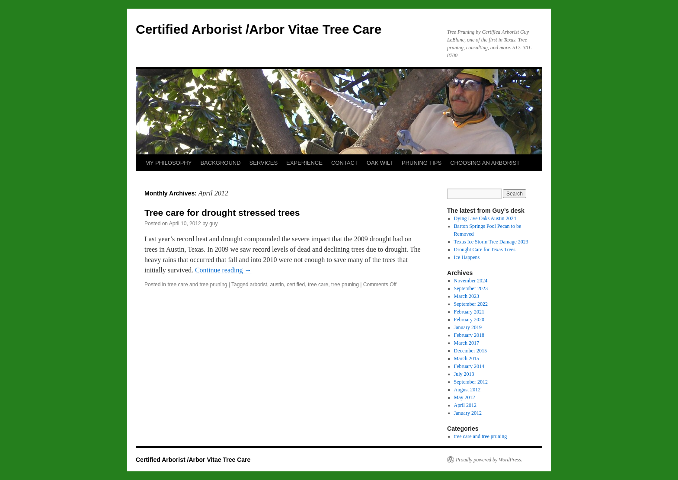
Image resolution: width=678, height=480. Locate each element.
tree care (318, 285)
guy (213, 224)
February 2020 (469, 320)
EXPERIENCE (304, 163)
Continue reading (223, 270)
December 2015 (470, 351)
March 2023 (466, 296)
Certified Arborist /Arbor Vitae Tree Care (259, 29)
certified (296, 285)
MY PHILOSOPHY (168, 163)
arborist (258, 285)
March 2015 (466, 358)
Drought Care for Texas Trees (484, 249)
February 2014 (469, 366)
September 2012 (471, 382)
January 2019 (468, 327)
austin (277, 285)
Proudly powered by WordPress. (489, 460)
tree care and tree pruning (197, 285)
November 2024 (471, 281)
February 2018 (469, 335)
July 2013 (464, 374)
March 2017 (466, 343)
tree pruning (345, 285)
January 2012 (468, 413)
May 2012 (464, 397)
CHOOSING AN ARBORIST (485, 163)
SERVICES (263, 163)
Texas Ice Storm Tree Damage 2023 (491, 242)
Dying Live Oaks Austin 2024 (485, 218)
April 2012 (465, 405)
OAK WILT (380, 163)
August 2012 (467, 390)
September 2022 (471, 304)
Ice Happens (467, 257)
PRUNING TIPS (421, 163)
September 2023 (471, 288)
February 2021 (469, 312)
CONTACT (344, 163)
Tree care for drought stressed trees (222, 213)
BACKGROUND (220, 163)
